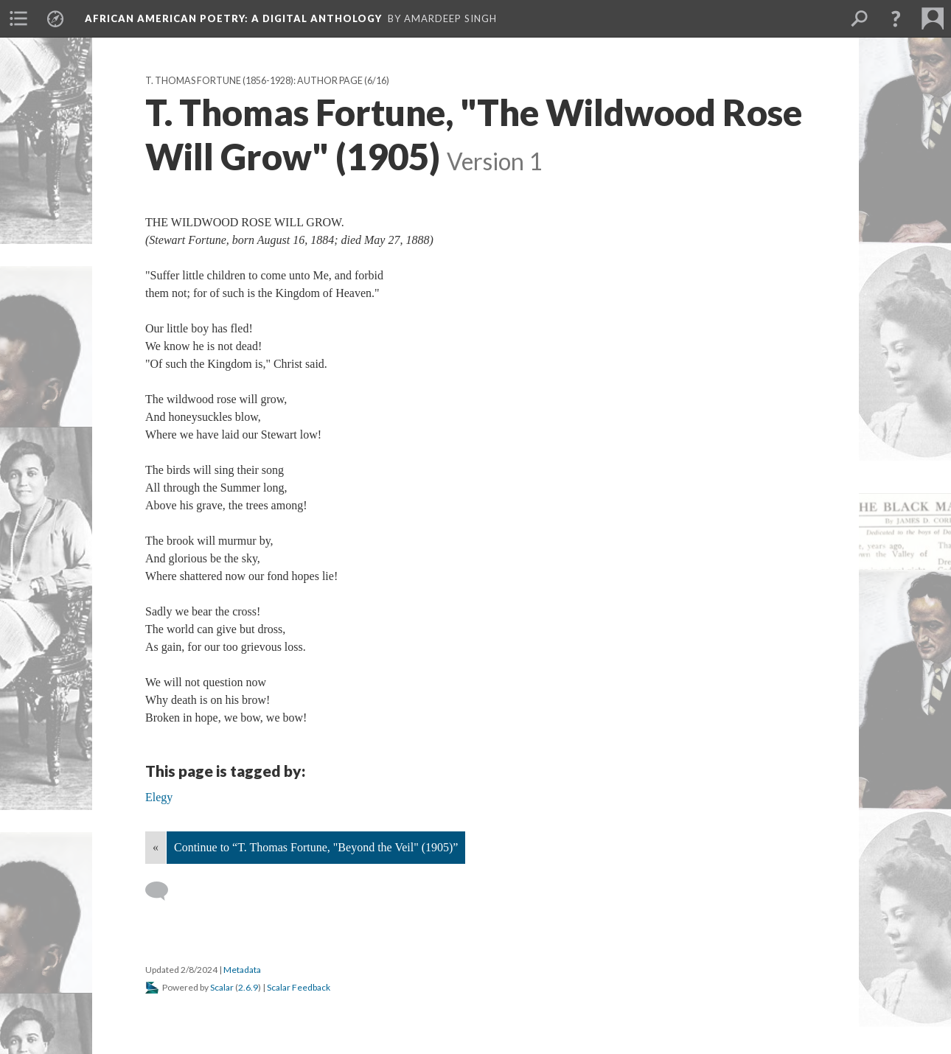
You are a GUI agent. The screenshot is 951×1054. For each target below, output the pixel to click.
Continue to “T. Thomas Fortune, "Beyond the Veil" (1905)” (316, 847)
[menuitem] (18, 18)
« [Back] (155, 847)
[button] (895, 18)
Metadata (242, 969)
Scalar (222, 987)
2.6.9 (248, 987)
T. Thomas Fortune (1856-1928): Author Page (254, 80)
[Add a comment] (163, 891)
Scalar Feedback (298, 987)
